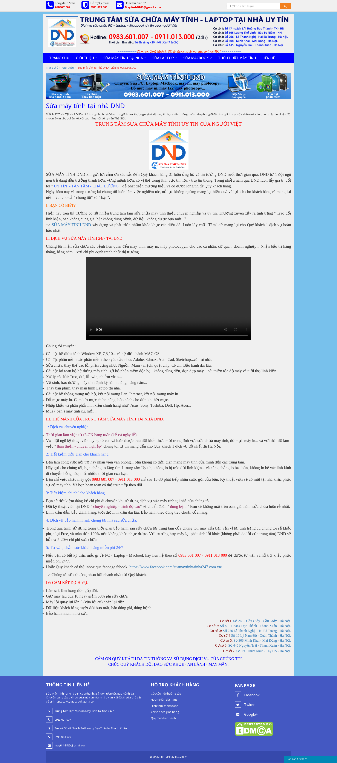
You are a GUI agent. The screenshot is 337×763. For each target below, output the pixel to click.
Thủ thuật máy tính (237, 58)
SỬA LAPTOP (164, 58)
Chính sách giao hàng (165, 712)
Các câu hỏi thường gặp (166, 693)
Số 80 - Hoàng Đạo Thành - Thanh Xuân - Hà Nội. (255, 626)
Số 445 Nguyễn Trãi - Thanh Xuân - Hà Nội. (259, 645)
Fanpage (245, 685)
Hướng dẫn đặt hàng (164, 699)
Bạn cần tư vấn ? (296, 759)
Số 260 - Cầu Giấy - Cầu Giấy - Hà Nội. (262, 621)
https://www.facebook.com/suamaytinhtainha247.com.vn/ (175, 567)
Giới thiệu (86, 58)
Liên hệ (269, 58)
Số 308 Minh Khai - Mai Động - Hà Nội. (262, 640)
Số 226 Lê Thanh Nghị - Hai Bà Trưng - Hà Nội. (257, 631)
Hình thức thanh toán (164, 706)
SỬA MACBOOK (197, 58)
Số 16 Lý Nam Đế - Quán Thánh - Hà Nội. (261, 635)
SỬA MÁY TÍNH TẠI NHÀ (124, 58)
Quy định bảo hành (163, 718)
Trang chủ (59, 58)
